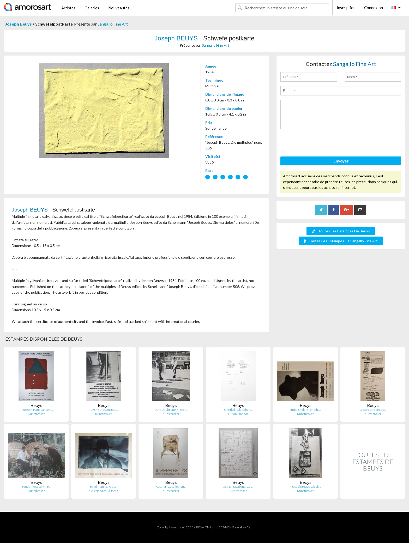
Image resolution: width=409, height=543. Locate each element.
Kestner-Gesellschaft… (171, 486)
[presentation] (320, 144)
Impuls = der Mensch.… (305, 410)
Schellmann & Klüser (104, 486)
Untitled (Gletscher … (238, 410)
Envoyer (340, 161)
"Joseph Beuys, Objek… (305, 486)
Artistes (68, 7)
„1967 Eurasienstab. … (103, 410)
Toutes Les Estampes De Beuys (341, 231)
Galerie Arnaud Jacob (103, 491)
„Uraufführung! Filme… (171, 410)
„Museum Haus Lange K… (36, 410)
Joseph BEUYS (176, 38)
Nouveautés (118, 7)
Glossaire (238, 527)
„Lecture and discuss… (372, 410)
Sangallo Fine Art (113, 23)
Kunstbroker (36, 414)
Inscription (346, 7)
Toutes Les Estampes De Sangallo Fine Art (341, 241)
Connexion (373, 7)
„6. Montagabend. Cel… (238, 486)
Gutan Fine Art (238, 414)
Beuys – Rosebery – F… (36, 486)
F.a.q (249, 527)
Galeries (92, 7)
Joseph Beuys (18, 23)
